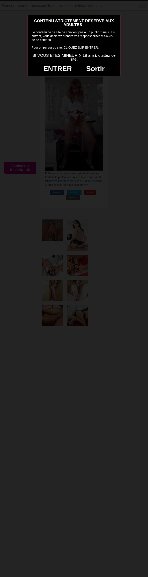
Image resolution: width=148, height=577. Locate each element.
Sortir (95, 69)
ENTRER (57, 69)
